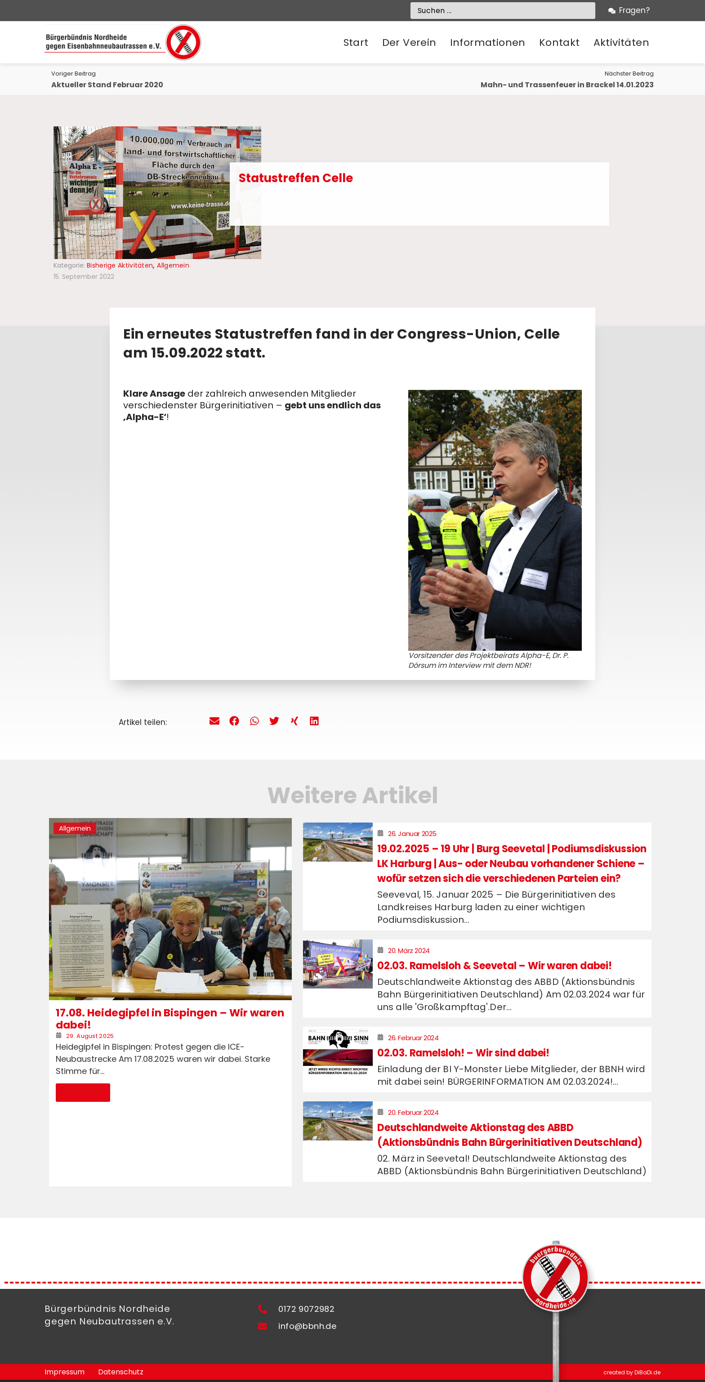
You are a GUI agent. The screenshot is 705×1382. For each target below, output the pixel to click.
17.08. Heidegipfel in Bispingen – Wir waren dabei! (170, 1019)
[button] (409, 42)
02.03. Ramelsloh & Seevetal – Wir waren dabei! (494, 966)
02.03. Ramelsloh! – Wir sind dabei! (463, 1053)
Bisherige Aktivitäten (120, 265)
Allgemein (173, 265)
